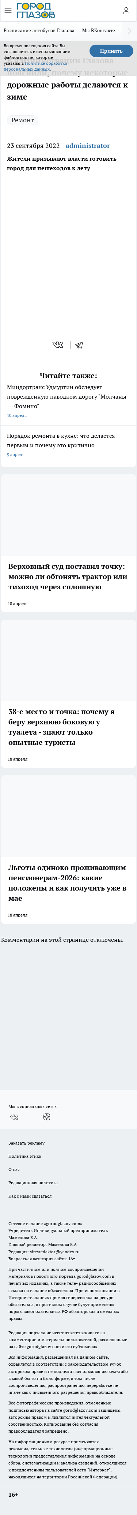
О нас (14, 1169)
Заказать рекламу (26, 1143)
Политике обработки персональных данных (35, 66)
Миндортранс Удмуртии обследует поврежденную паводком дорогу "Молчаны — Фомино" (68, 401)
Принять (111, 51)
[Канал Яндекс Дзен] (46, 1117)
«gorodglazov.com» (63, 1223)
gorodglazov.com (94, 1276)
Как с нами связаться (30, 1196)
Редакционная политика (33, 1182)
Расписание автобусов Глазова (39, 30)
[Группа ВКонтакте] (13, 1117)
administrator (88, 145)
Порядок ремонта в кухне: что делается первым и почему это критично (68, 445)
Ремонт (22, 120)
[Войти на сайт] (126, 10)
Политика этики (24, 1156)
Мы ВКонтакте (98, 30)
